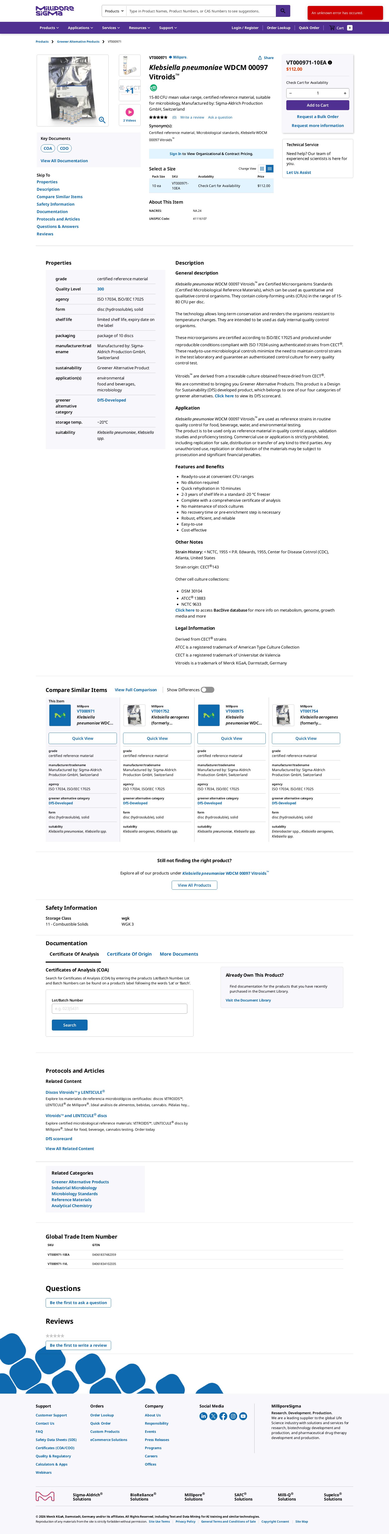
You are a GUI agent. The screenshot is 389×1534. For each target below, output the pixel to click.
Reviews (45, 234)
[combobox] (196, 11)
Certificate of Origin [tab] (129, 954)
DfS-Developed (111, 400)
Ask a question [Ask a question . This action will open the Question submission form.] (220, 117)
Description (48, 189)
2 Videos (129, 115)
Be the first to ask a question (78, 1302)
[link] (60, 1415)
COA (48, 148)
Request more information (318, 125)
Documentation (52, 211)
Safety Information (55, 204)
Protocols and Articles (58, 219)
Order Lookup (279, 27)
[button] (245, 27)
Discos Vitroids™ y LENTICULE (75, 1092)
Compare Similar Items (60, 196)
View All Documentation (64, 160)
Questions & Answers (58, 226)
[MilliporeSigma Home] (55, 11)
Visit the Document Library (248, 1000)
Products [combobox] (112, 11)
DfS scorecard (59, 1138)
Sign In (175, 153)
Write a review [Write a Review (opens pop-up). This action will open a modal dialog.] (192, 117)
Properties (47, 182)
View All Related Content (70, 1148)
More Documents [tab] (179, 954)
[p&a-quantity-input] (317, 93)
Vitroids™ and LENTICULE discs (76, 1115)
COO (64, 148)
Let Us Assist (299, 172)
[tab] (46, 41)
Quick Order (309, 27)
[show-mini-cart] (341, 27)
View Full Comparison (136, 689)
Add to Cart (317, 105)
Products (42, 41)
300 (100, 289)
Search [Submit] (69, 1025)
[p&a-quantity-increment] (345, 93)
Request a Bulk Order (318, 116)
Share (266, 57)
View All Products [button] (194, 885)
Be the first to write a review (80, 1346)
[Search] (283, 11)
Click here (224, 396)
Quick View (82, 738)
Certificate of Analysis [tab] (74, 954)
